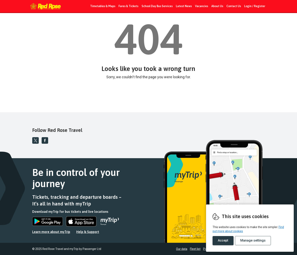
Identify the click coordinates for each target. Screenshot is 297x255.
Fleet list (195, 249)
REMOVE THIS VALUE (45, 6)
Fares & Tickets (128, 6)
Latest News (184, 6)
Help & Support (87, 232)
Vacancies (201, 6)
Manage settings (253, 240)
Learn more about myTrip (51, 232)
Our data (181, 249)
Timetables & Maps (102, 6)
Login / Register (254, 6)
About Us (217, 6)
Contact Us (233, 6)
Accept (223, 240)
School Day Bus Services (157, 6)
